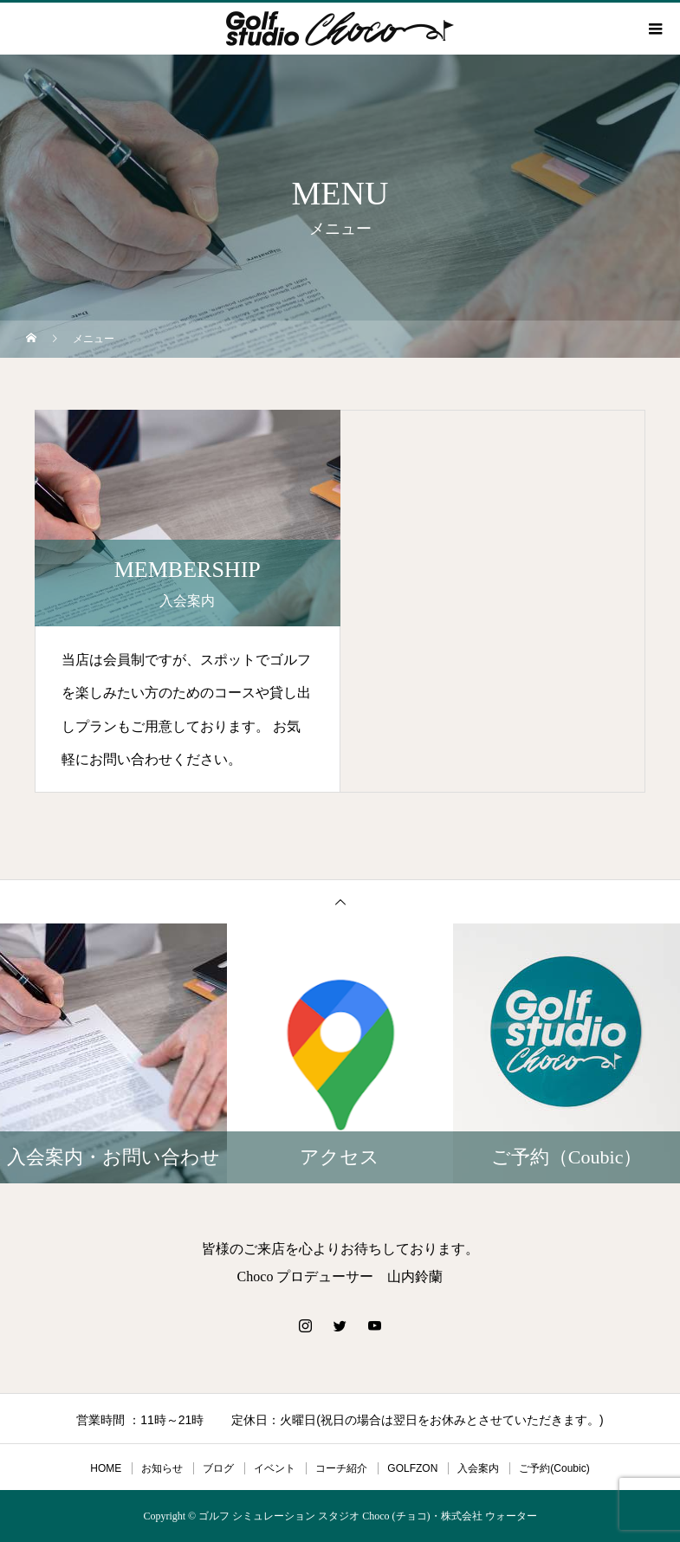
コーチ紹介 (341, 1468)
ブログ (218, 1468)
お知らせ (162, 1468)
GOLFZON (412, 1468)
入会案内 (478, 1468)
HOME (105, 1468)
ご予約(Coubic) (554, 1468)
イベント (274, 1468)
